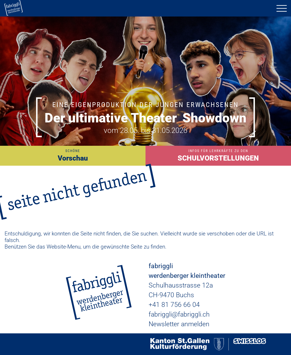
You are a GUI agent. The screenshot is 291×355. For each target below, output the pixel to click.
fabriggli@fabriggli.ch (179, 314)
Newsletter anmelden (179, 324)
